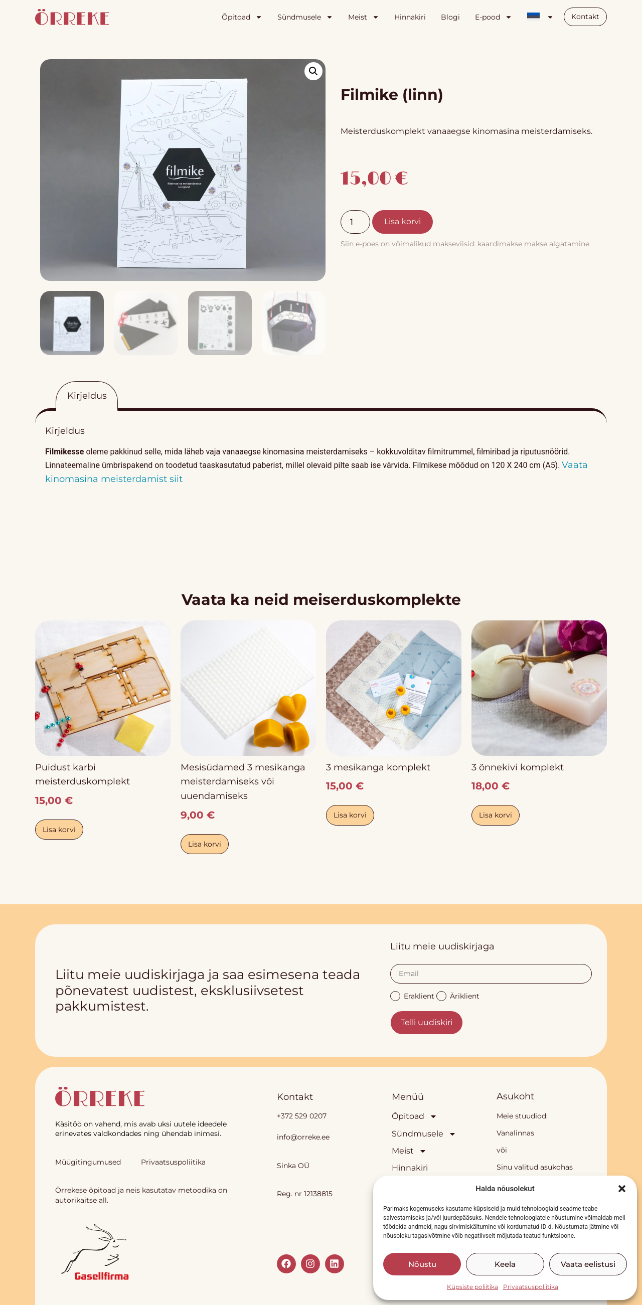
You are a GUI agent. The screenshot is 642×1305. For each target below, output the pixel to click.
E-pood (493, 17)
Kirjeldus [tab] (87, 395)
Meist (363, 17)
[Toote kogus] (355, 221)
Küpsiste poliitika (472, 1286)
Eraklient (412, 995)
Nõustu (422, 1264)
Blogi (450, 17)
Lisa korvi (402, 221)
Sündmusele (305, 17)
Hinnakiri (410, 17)
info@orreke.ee (303, 1136)
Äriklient (457, 995)
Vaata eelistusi (588, 1264)
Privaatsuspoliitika (530, 1286)
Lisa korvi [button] (59, 829)
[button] (622, 1189)
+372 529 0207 (302, 1115)
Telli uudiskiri (426, 1022)
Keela (505, 1264)
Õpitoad (242, 17)
